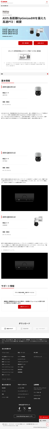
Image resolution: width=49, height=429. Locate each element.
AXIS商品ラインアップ (24, 341)
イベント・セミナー (6, 379)
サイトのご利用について (20, 424)
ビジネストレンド (38, 356)
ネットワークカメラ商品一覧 (11, 341)
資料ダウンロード (24, 306)
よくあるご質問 (21, 388)
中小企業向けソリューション (8, 356)
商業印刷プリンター (22, 364)
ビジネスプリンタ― (22, 359)
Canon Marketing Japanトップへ (24, 416)
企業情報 (36, 385)
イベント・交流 (5, 397)
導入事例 (36, 352)
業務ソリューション (6, 374)
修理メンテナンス (21, 397)
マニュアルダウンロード (23, 391)
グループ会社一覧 (37, 392)
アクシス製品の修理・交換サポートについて (24, 293)
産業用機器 (20, 372)
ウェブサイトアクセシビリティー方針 (10, 425)
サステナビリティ (37, 395)
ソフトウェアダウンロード (23, 394)
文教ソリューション (6, 364)
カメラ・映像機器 (26, 339)
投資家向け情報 (37, 398)
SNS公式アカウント (24, 405)
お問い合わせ (41, 43)
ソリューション (5, 352)
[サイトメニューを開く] (46, 2)
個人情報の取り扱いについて (32, 424)
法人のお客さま (4, 5)
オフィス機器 (20, 367)
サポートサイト (22, 385)
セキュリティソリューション (7, 369)
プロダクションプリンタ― (23, 361)
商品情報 (3, 388)
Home (3, 339)
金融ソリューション (6, 359)
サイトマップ (11, 424)
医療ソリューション (6, 361)
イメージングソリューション (8, 367)
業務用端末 (20, 369)
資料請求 (27, 43)
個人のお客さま (6, 385)
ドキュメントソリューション (8, 372)
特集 (3, 394)
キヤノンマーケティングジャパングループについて (40, 388)
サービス (3, 391)
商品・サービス (17, 339)
